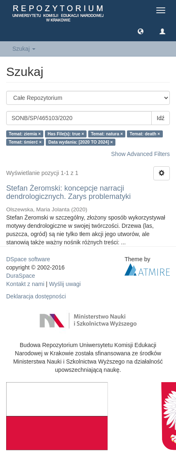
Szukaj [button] (23, 48)
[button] (140, 31)
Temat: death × (145, 133)
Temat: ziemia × (25, 133)
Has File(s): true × (66, 133)
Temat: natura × (107, 133)
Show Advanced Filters (140, 154)
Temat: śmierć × (25, 141)
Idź (160, 118)
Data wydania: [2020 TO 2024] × (80, 141)
